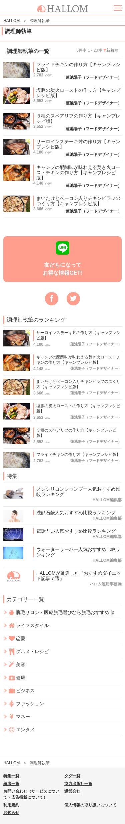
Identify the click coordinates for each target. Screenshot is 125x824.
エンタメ (21, 730)
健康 (16, 677)
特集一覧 (11, 776)
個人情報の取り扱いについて (90, 805)
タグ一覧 (72, 776)
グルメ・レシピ (28, 651)
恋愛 (16, 638)
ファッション (26, 704)
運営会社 (72, 791)
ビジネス (21, 691)
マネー (19, 717)
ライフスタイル (28, 625)
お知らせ (11, 812)
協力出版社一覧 (78, 783)
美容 (16, 664)
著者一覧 (11, 783)
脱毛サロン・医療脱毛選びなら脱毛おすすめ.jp (61, 612)
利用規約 (11, 805)
